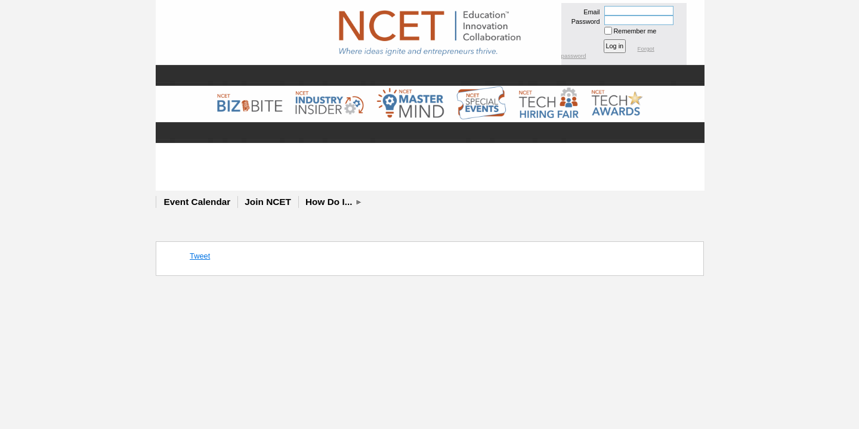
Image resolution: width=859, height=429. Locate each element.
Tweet (200, 255)
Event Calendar (197, 202)
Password (583, 21)
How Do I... (329, 202)
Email (589, 11)
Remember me (635, 31)
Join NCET (268, 202)
